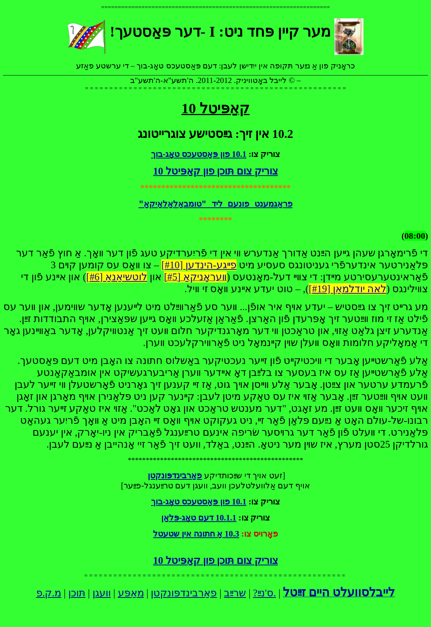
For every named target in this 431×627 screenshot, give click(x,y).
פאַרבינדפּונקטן (184, 593)
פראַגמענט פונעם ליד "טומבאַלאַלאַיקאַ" (215, 204)
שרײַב (235, 593)
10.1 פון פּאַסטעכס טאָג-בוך (198, 154)
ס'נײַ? (263, 593)
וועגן (102, 593)
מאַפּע (131, 593)
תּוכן (76, 593)
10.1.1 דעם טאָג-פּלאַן (199, 517)
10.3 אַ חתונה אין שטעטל (196, 533)
